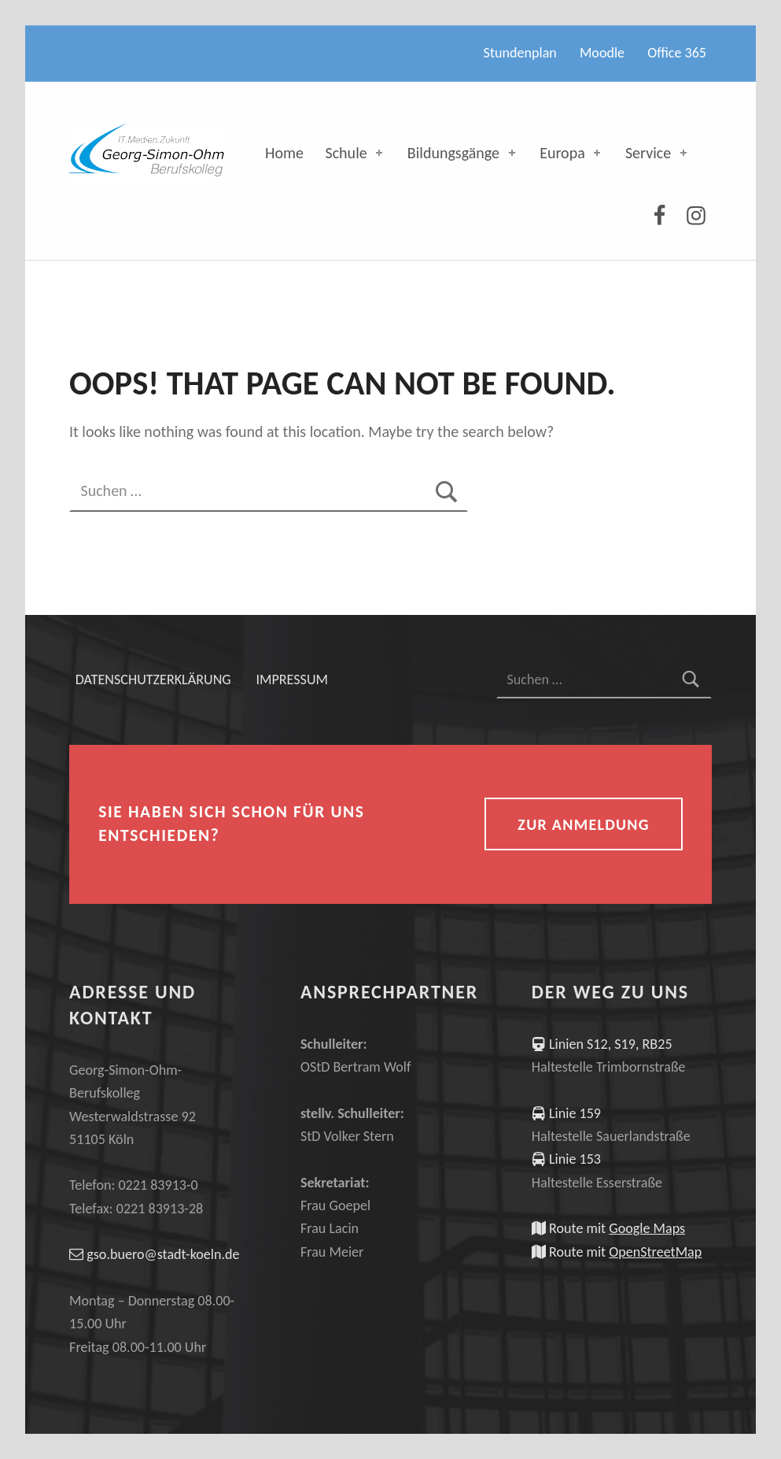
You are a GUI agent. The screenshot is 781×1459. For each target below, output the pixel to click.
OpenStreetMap (655, 1252)
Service (657, 152)
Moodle (602, 52)
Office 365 (676, 52)
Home (284, 152)
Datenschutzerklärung (153, 679)
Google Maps (647, 1228)
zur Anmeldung (583, 824)
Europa (571, 152)
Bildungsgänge (462, 152)
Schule (355, 152)
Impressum (292, 679)
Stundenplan (520, 52)
